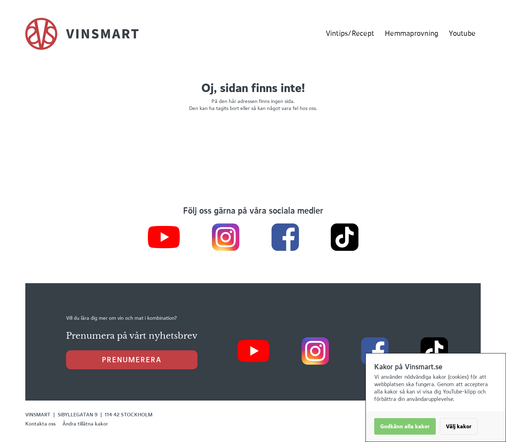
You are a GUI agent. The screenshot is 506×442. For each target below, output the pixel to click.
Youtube (462, 33)
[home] (81, 34)
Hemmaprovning (411, 33)
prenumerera (132, 359)
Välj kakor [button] (459, 426)
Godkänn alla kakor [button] (405, 426)
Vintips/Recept (350, 33)
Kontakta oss (40, 424)
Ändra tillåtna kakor (85, 424)
